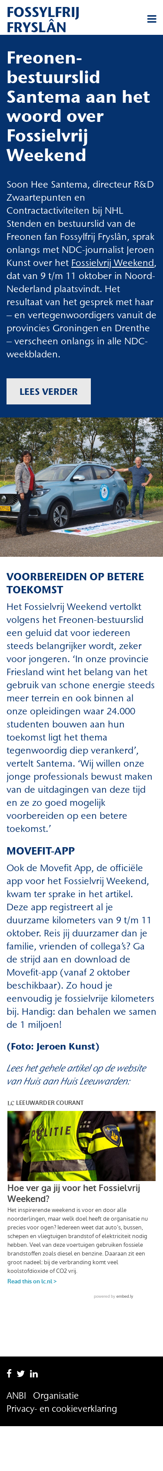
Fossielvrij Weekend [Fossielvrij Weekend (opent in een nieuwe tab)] (112, 263)
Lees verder (49, 391)
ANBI (16, 1358)
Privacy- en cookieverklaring (62, 1371)
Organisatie (56, 1358)
